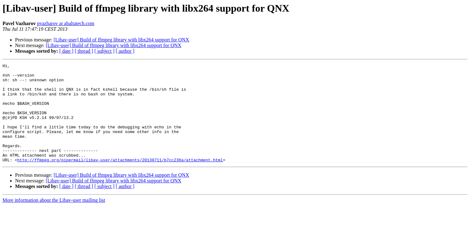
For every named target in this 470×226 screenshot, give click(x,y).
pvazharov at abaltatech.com (65, 23)
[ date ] (66, 51)
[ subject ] (104, 51)
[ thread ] (84, 51)
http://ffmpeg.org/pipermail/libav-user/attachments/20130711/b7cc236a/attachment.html (120, 179)
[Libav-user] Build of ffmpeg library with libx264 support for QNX (121, 39)
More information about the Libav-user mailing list (54, 220)
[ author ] (125, 51)
